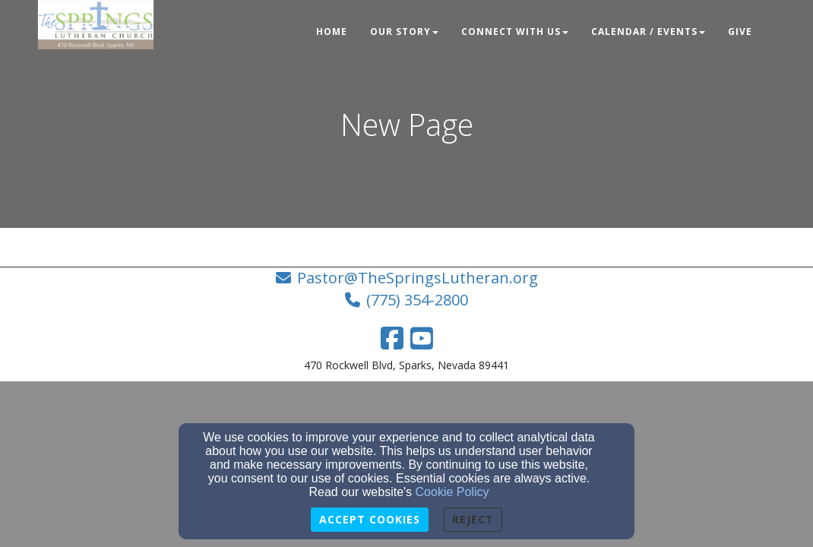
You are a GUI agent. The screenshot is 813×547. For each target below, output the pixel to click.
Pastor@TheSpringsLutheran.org (417, 277)
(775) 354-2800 (417, 299)
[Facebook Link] (392, 338)
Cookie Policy (452, 491)
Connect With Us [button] (514, 31)
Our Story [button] (404, 31)
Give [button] (740, 31)
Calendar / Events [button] (648, 31)
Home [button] (331, 31)
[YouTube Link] (421, 338)
